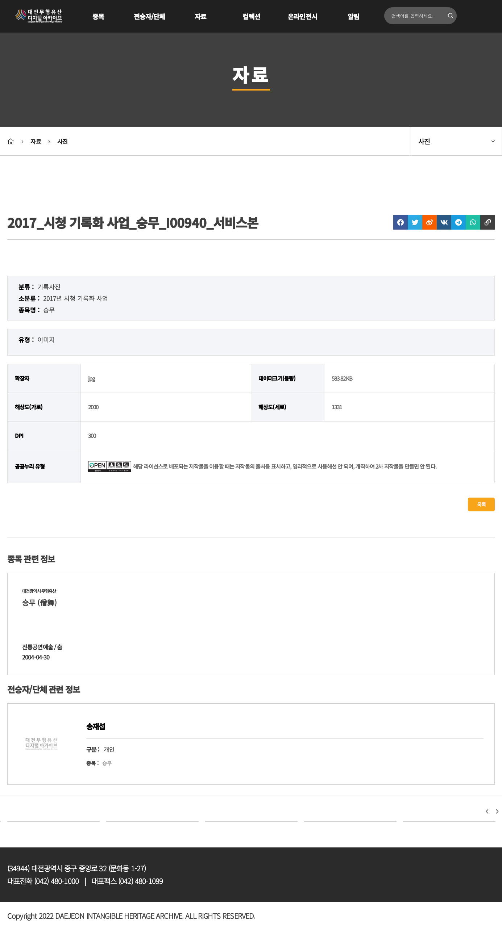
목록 (481, 504)
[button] (487, 811)
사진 (62, 141)
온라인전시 (302, 16)
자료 (200, 16)
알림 (353, 16)
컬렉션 (251, 16)
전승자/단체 (149, 16)
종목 (98, 16)
